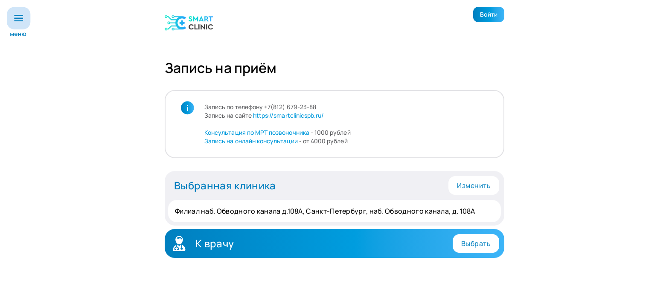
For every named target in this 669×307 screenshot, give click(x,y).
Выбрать (476, 243)
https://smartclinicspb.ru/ (288, 115)
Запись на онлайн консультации (251, 141)
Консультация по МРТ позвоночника (256, 132)
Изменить (474, 185)
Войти (488, 14)
